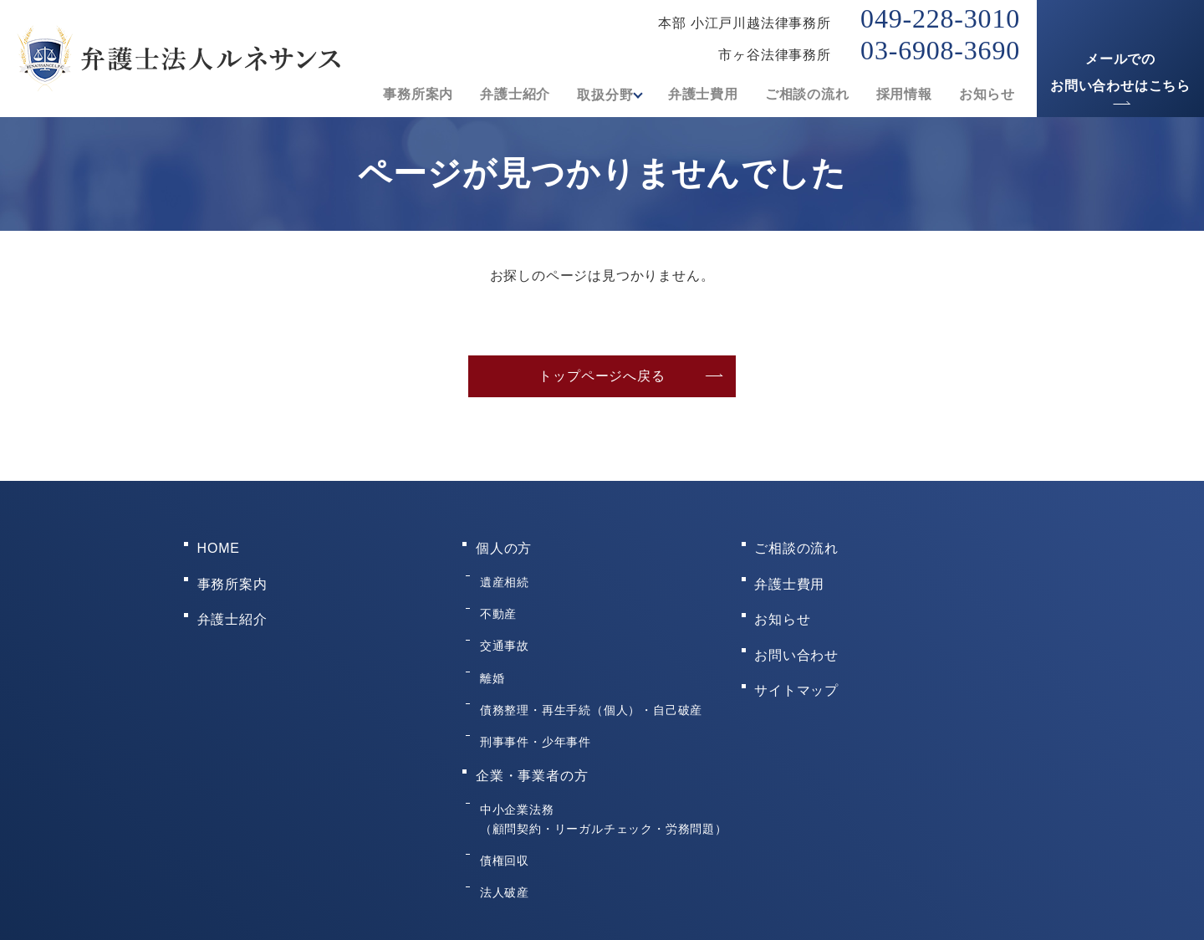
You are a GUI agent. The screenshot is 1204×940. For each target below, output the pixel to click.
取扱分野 (600, 95)
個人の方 (504, 544)
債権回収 (502, 783)
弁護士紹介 (510, 95)
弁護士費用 (703, 95)
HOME (218, 544)
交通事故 (502, 617)
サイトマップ (797, 651)
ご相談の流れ (807, 95)
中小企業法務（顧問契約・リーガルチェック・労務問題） (601, 749)
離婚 (490, 641)
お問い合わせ (797, 624)
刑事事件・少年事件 (533, 690)
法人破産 (502, 808)
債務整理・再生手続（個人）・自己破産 (588, 665)
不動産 (495, 593)
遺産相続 (502, 569)
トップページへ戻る (601, 376)
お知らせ (987, 95)
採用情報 (904, 95)
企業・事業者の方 (532, 715)
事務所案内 (413, 95)
